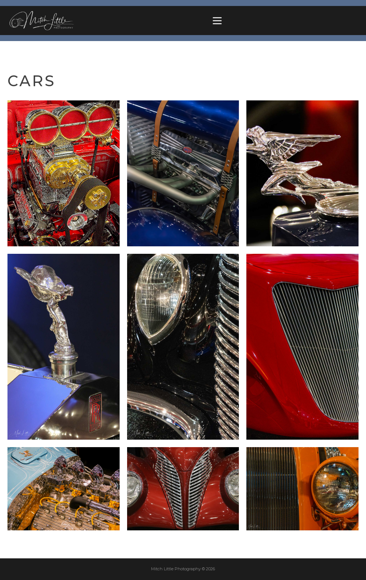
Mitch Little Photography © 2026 (183, 568)
